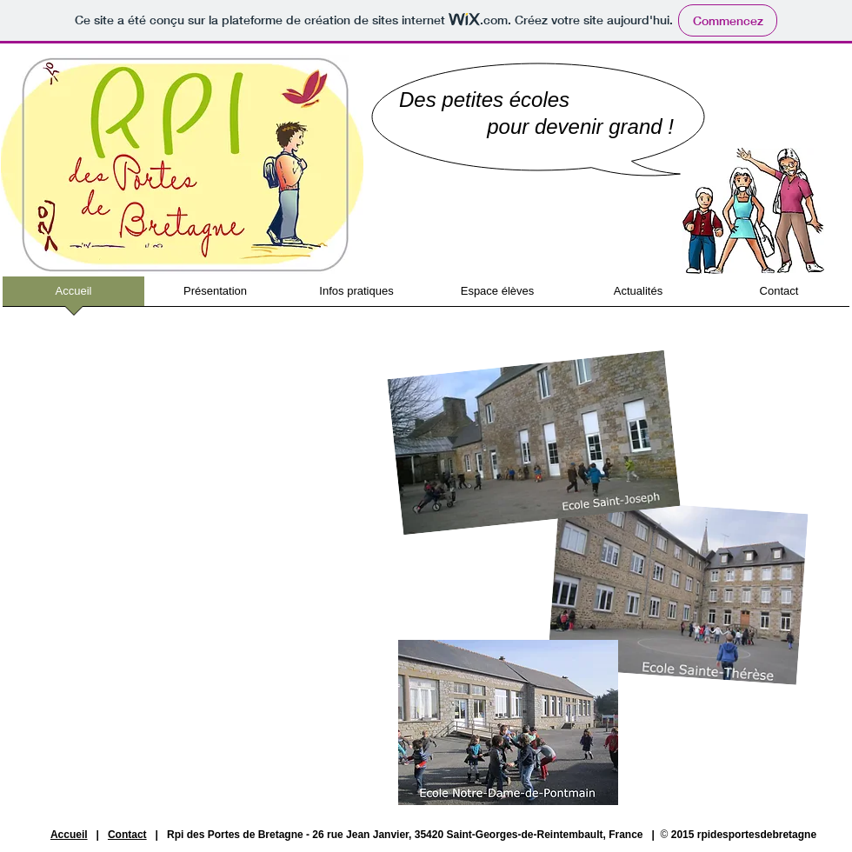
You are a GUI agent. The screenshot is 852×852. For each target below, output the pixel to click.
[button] (215, 296)
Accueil (69, 835)
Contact (127, 835)
